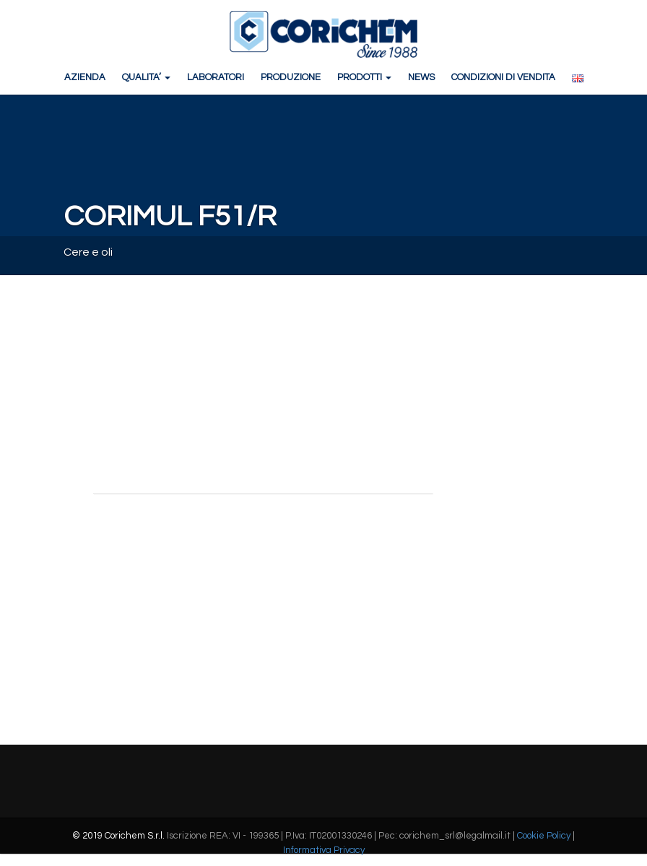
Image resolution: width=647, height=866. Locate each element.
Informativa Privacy (324, 850)
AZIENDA (84, 77)
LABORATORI (215, 77)
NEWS (421, 77)
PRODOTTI (364, 77)
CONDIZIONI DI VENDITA (503, 77)
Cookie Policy (543, 836)
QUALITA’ (146, 77)
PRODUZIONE (291, 77)
